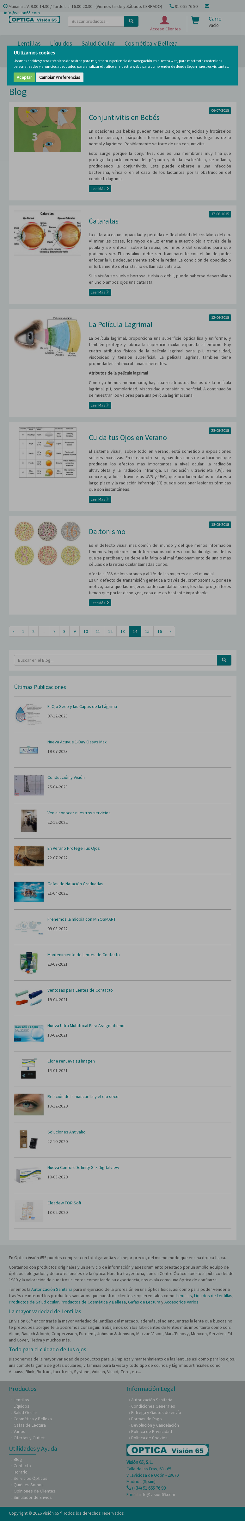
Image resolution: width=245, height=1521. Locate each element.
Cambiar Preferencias (59, 77)
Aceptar (24, 77)
